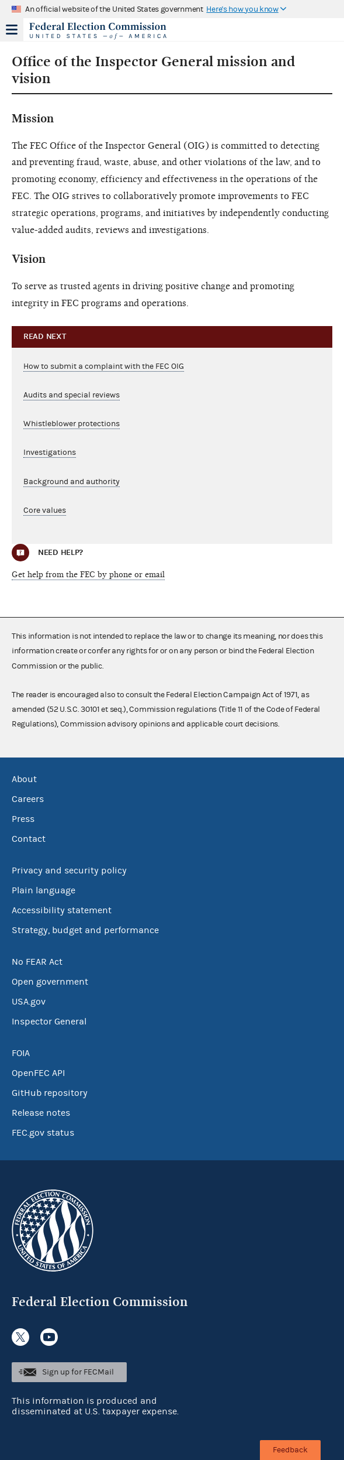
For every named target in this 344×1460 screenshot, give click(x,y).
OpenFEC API (38, 1073)
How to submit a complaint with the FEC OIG (103, 366)
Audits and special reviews (71, 395)
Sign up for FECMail (78, 1372)
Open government (50, 981)
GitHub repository (50, 1093)
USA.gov (29, 1001)
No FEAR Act (37, 962)
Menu (11, 29)
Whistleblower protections (71, 424)
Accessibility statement (62, 910)
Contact (29, 839)
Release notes (41, 1113)
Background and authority (71, 481)
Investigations (49, 452)
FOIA (21, 1053)
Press (23, 819)
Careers (28, 799)
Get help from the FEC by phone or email (88, 575)
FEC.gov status (43, 1132)
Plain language (43, 890)
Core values (44, 510)
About (24, 779)
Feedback (290, 1450)
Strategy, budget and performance (85, 930)
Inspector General (49, 1021)
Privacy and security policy (69, 870)
